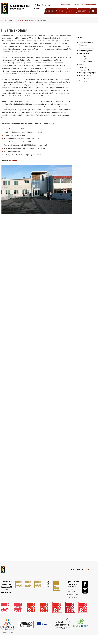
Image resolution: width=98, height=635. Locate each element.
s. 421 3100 (76, 569)
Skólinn (10, 20)
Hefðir (85, 59)
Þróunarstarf (83, 81)
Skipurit (82, 64)
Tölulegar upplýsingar (87, 72)
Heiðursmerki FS (89, 61)
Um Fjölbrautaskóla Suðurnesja (86, 44)
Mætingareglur (84, 70)
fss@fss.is (89, 569)
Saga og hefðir (30, 20)
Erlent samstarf (84, 78)
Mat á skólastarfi (85, 75)
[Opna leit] (93, 11)
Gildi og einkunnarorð (87, 48)
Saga (84, 56)
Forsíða (3, 20)
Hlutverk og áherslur (86, 50)
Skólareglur (83, 67)
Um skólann (19, 20)
